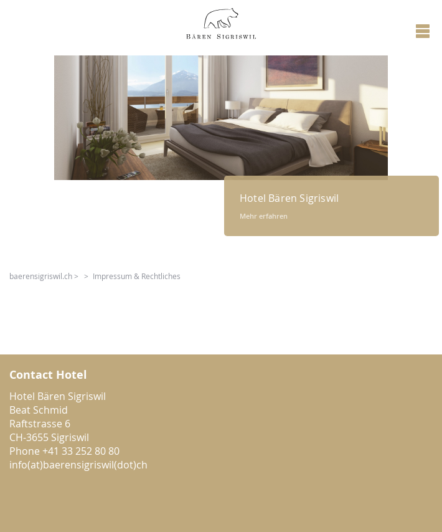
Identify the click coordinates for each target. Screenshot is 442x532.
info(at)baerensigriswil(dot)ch (78, 465)
